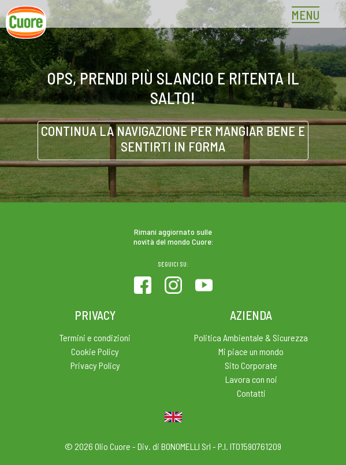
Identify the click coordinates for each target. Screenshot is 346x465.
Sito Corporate (251, 365)
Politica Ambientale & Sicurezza (251, 337)
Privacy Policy (95, 365)
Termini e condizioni (95, 337)
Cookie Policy (95, 351)
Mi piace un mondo (251, 351)
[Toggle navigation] (308, 16)
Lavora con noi (251, 379)
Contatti (251, 392)
